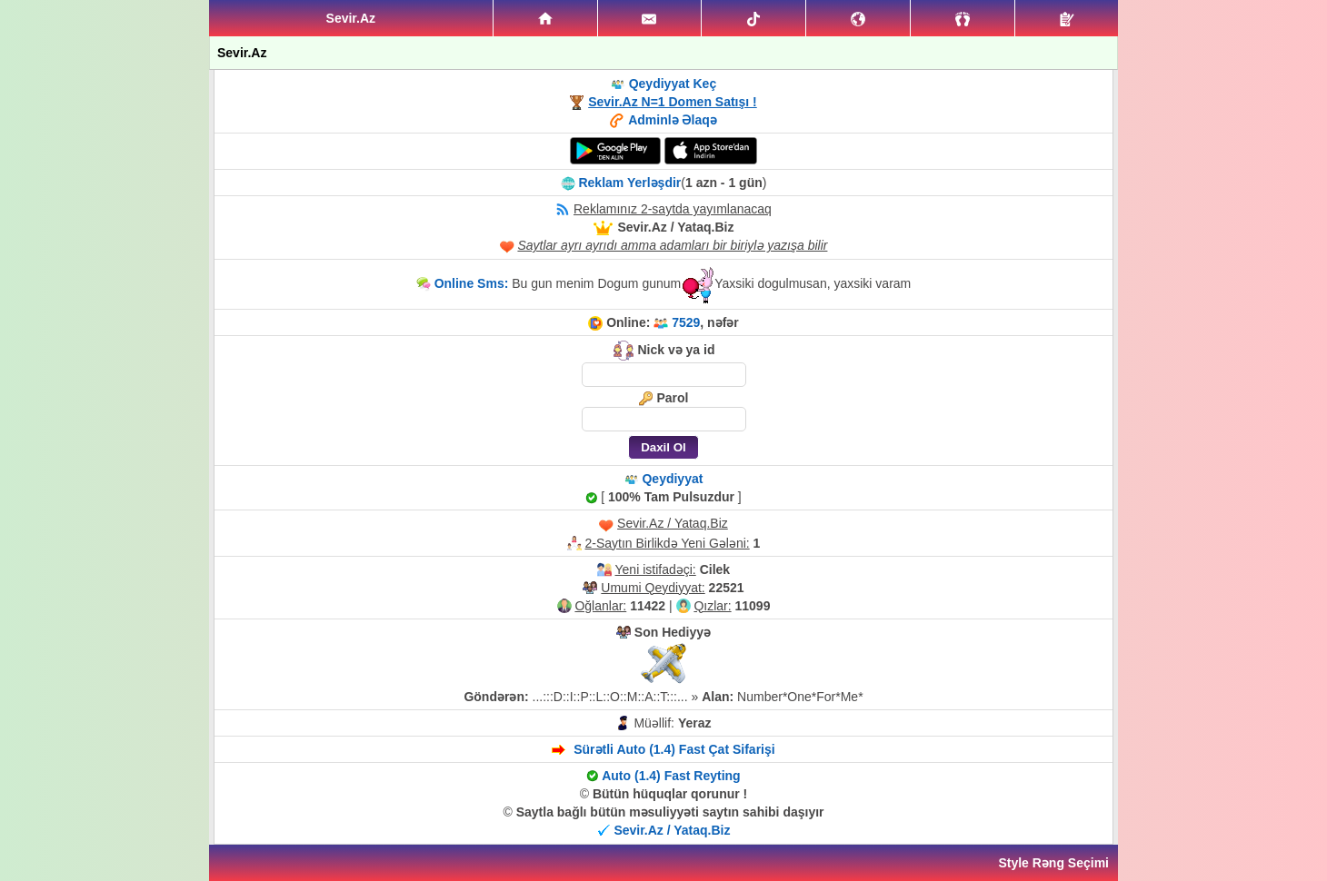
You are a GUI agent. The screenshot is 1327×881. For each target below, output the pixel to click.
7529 (686, 322)
